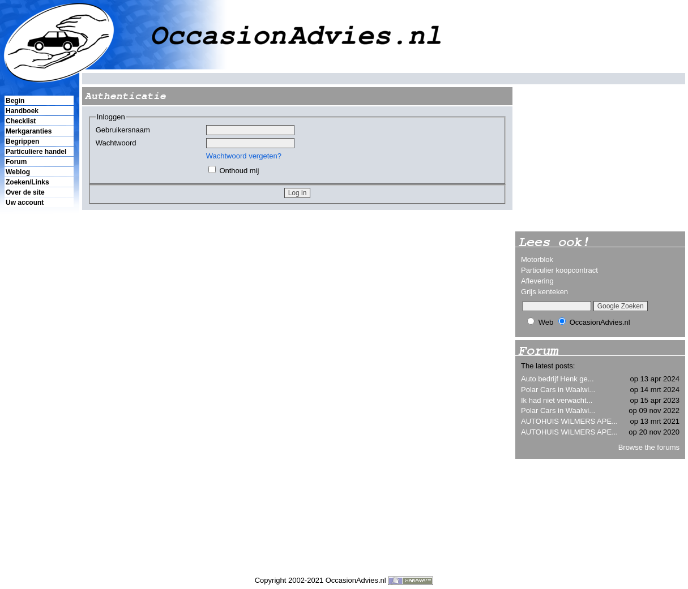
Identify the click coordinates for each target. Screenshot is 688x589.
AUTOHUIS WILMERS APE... (569, 421)
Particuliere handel (36, 152)
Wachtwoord (116, 143)
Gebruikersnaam (123, 130)
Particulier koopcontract (559, 270)
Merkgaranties (29, 131)
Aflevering (537, 281)
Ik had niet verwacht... (556, 400)
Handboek (22, 111)
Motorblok (537, 259)
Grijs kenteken (544, 291)
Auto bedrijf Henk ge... (557, 379)
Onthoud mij (239, 170)
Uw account (25, 203)
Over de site (25, 192)
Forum (16, 162)
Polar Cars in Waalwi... (558, 389)
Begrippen (22, 141)
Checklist (21, 121)
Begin (15, 101)
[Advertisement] (38, 402)
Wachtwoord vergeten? (243, 156)
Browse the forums (649, 447)
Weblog (18, 172)
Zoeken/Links (27, 182)
